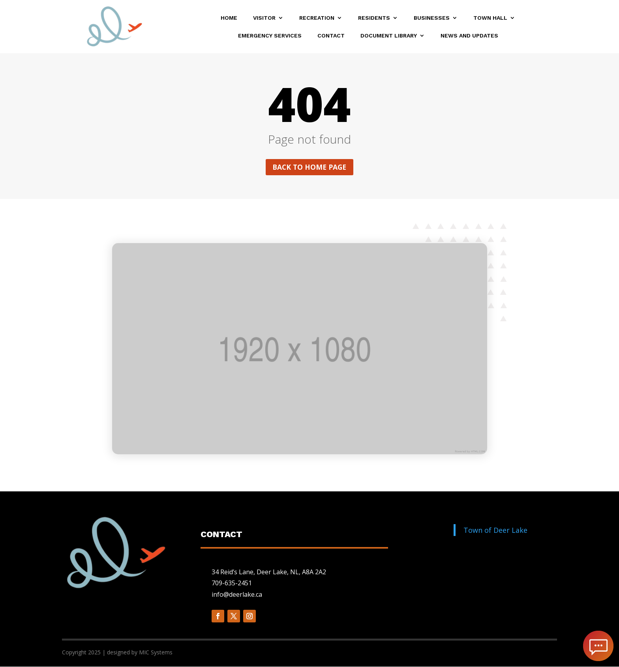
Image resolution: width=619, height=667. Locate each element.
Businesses (432, 18)
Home (229, 18)
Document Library (388, 36)
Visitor (264, 18)
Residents (374, 18)
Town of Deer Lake (495, 530)
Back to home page (309, 167)
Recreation (316, 18)
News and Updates (469, 36)
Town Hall (490, 18)
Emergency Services (270, 36)
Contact (331, 36)
